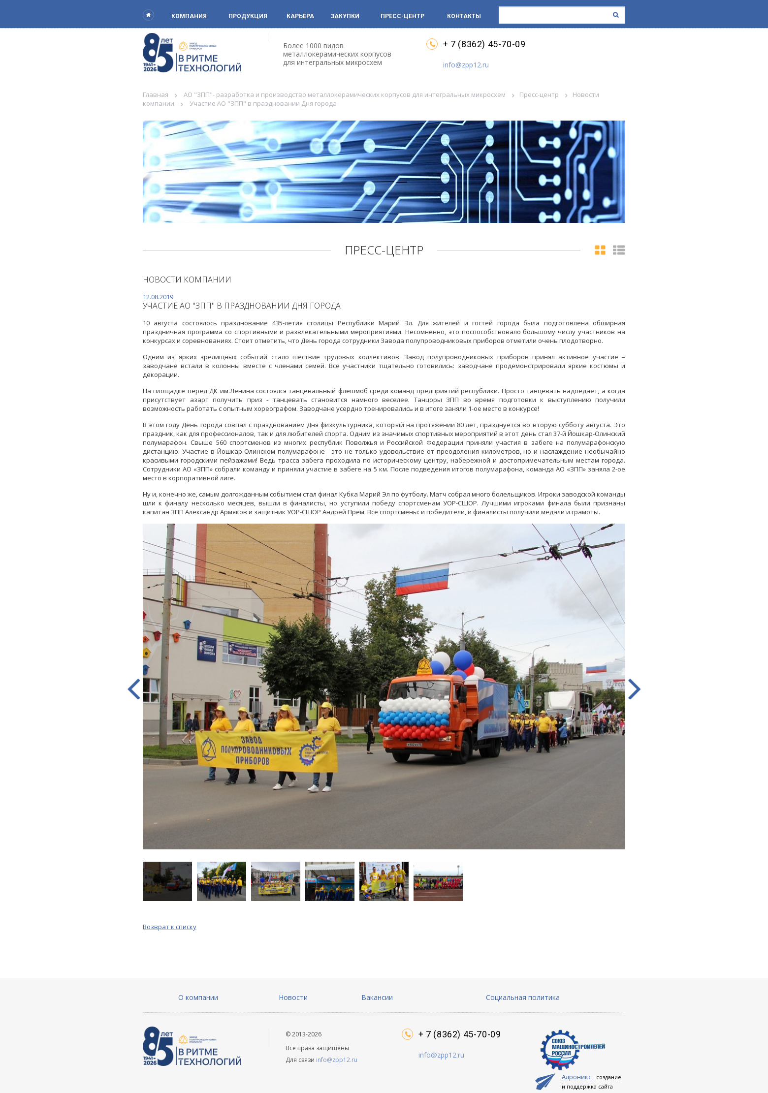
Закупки (345, 16)
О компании (198, 997)
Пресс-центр (402, 16)
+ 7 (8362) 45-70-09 (484, 44)
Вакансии (377, 997)
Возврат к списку (169, 926)
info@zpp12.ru (466, 64)
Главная (155, 94)
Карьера (300, 16)
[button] (634, 689)
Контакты (464, 16)
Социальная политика (523, 997)
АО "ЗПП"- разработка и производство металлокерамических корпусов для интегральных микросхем (345, 94)
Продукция (247, 16)
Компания (189, 16)
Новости (293, 997)
